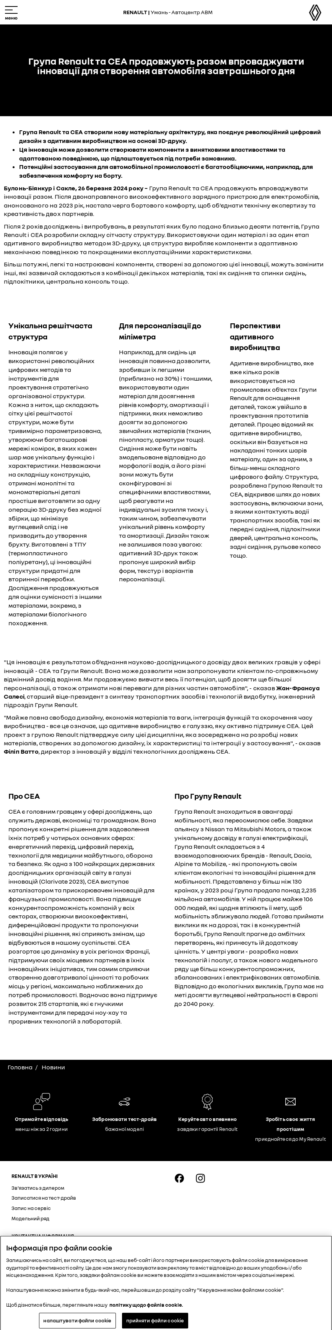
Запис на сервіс (31, 1208)
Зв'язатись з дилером (37, 1188)
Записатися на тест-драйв (43, 1198)
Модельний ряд (30, 1218)
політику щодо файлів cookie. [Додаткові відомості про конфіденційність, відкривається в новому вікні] (146, 1308)
